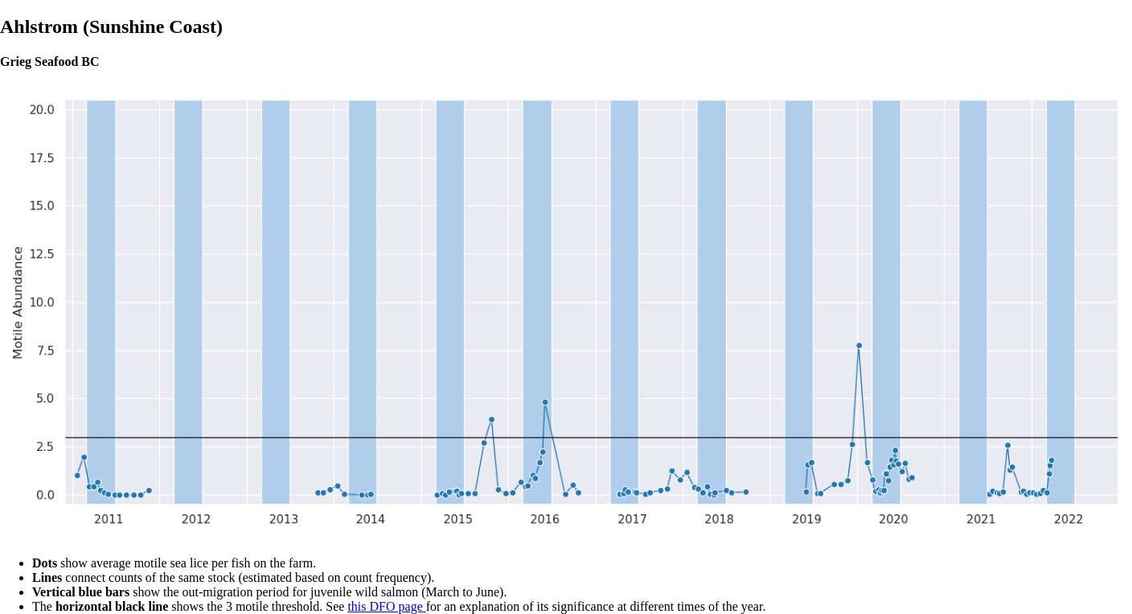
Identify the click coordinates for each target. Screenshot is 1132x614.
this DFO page (386, 606)
